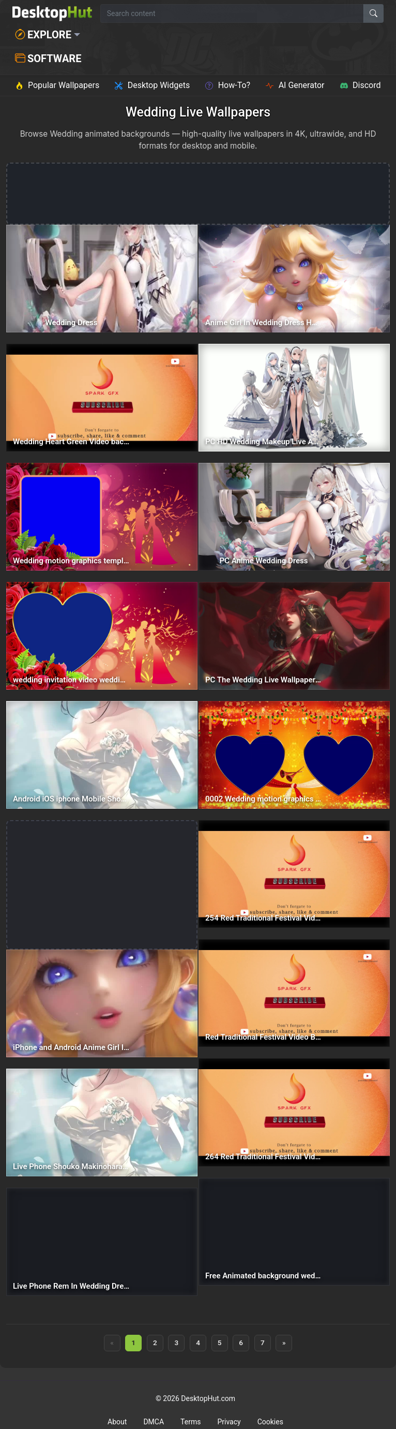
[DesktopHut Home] (52, 13)
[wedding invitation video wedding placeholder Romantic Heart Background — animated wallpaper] (101, 636)
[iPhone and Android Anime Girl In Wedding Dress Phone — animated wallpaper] (101, 1003)
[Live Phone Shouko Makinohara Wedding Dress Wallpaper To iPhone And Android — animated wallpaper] (101, 1122)
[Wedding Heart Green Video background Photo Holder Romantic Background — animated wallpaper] (101, 397)
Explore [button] (43, 34)
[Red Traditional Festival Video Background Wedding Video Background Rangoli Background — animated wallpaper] (294, 993)
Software (48, 58)
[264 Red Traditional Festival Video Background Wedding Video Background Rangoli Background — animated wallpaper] (294, 1112)
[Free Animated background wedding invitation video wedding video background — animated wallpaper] (294, 1232)
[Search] (373, 13)
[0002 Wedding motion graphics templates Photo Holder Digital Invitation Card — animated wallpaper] (294, 755)
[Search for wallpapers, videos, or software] (232, 13)
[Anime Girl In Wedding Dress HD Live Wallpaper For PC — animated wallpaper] (294, 278)
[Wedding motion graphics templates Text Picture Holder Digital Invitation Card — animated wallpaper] (101, 517)
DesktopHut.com (208, 1398)
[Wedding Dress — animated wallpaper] (101, 278)
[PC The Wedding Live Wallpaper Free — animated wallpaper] (294, 636)
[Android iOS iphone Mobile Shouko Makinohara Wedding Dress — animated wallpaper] (101, 755)
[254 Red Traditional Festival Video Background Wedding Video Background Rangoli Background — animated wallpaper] (294, 874)
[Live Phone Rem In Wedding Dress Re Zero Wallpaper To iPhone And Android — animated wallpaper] (101, 1241)
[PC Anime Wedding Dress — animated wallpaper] (294, 517)
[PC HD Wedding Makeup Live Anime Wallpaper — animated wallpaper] (294, 397)
